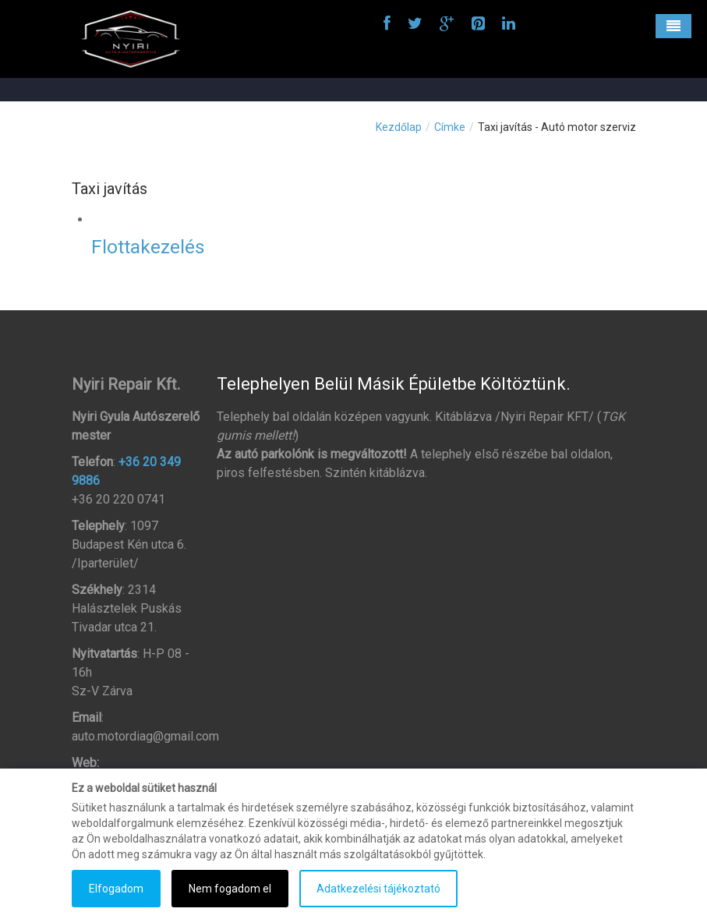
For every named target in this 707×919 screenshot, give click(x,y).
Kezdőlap (399, 127)
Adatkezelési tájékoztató (378, 888)
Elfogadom (116, 888)
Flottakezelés (148, 246)
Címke (449, 127)
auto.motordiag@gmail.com (145, 736)
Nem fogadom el (230, 888)
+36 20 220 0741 (118, 499)
